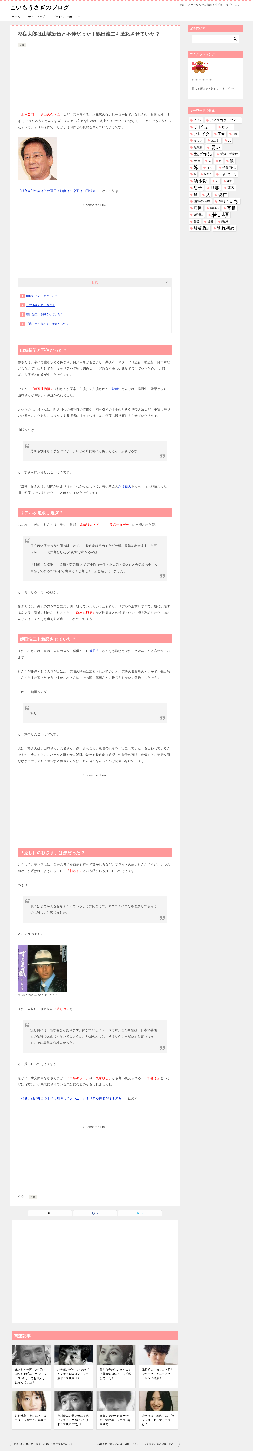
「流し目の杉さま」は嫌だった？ (47, 323)
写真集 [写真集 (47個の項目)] (198, 147)
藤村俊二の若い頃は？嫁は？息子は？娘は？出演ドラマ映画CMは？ (73, 1420)
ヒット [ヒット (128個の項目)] (227, 127)
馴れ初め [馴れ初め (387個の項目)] (226, 228)
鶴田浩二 (95, 651)
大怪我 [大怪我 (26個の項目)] (197, 161)
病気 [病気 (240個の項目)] (198, 208)
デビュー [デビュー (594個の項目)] (203, 127)
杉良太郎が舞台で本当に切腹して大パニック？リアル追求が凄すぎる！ (136, 1444)
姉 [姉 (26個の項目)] (220, 161)
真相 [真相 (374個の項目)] (231, 208)
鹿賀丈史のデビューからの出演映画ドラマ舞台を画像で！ (115, 1420)
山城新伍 (115, 389)
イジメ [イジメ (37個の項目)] (197, 120)
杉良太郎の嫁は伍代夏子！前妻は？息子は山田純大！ (43, 1444)
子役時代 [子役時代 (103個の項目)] (229, 167)
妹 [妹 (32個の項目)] (210, 160)
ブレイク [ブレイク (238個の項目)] (202, 134)
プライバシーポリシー (66, 16)
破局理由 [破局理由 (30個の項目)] (198, 214)
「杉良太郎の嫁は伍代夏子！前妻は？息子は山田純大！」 (60, 191)
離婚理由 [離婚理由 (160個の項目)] (201, 228)
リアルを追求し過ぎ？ (40, 305)
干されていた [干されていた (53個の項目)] (228, 174)
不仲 (33, 1197)
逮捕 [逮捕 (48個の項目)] (210, 221)
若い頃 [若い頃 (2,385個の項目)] (220, 215)
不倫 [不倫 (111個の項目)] (221, 134)
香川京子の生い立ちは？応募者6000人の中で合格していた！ (116, 1374)
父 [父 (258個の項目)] (208, 194)
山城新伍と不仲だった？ (42, 295)
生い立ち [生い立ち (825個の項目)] (229, 201)
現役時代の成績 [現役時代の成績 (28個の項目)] (202, 201)
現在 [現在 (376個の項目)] (222, 194)
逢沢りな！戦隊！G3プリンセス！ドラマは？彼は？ (158, 1420)
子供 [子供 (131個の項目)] (210, 167)
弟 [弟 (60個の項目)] (217, 180)
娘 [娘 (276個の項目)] (232, 161)
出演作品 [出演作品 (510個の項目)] (203, 153)
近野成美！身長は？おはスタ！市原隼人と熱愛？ (30, 1418)
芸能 (22, 45)
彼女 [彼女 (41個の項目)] (229, 181)
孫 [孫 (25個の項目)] (195, 174)
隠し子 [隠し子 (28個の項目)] (224, 221)
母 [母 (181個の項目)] (195, 194)
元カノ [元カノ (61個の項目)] (198, 140)
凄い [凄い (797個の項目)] (215, 147)
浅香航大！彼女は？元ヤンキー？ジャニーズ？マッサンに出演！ (157, 1374)
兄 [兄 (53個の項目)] (229, 140)
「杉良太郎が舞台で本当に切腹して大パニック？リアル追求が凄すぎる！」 (73, 1098)
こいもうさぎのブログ (40, 6)
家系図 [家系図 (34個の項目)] (207, 174)
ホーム (16, 16)
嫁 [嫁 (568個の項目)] (196, 167)
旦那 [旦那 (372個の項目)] (214, 187)
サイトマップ (36, 16)
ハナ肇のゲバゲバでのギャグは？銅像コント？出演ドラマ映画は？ (73, 1374)
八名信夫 (124, 486)
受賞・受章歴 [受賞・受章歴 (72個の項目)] (229, 154)
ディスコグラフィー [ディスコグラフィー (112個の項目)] (225, 120)
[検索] (215, 39)
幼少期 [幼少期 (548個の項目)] (200, 180)
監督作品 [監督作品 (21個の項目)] (214, 208)
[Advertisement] (95, 77)
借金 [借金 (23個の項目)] (235, 134)
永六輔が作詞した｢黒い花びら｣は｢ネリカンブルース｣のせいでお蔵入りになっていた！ (30, 1376)
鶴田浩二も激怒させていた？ (44, 314)
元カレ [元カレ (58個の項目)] (215, 140)
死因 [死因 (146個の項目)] (230, 188)
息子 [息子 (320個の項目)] (198, 187)
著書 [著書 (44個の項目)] (196, 221)
